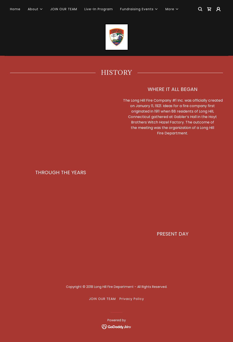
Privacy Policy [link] (131, 299)
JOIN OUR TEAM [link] (63, 9)
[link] (209, 9)
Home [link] (15, 9)
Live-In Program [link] (98, 9)
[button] (35, 9)
